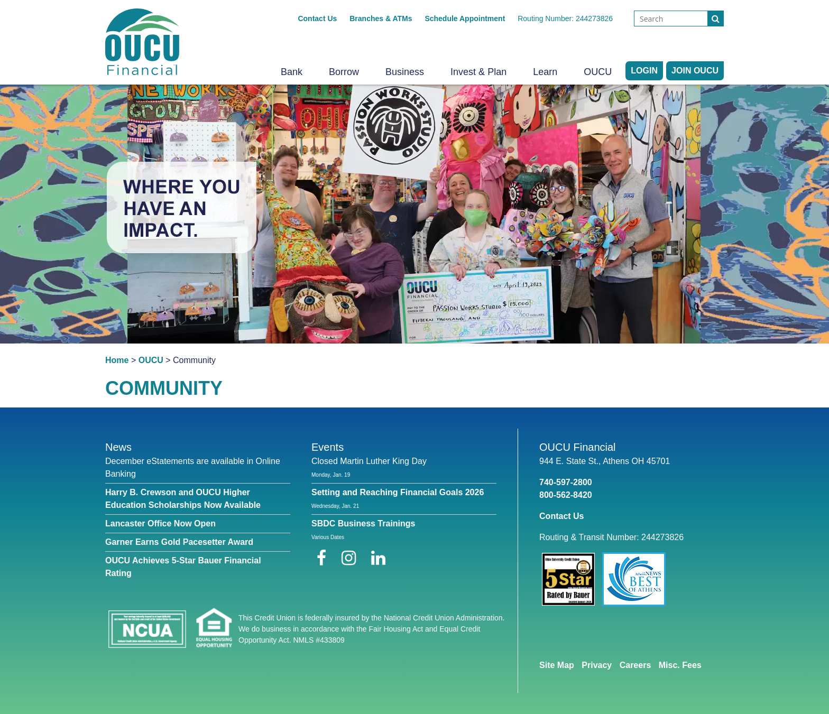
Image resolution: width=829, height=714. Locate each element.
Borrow (344, 72)
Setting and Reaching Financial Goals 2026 (397, 492)
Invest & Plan (478, 72)
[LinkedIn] (378, 558)
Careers (635, 665)
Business (404, 72)
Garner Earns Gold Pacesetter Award (179, 541)
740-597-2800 (565, 482)
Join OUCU (695, 70)
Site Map (556, 665)
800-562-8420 (565, 494)
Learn (545, 72)
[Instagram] (351, 558)
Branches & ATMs (380, 18)
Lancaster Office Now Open (160, 523)
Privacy (597, 665)
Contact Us (317, 18)
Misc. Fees (680, 665)
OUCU (598, 72)
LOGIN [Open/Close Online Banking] (644, 70)
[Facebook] (324, 558)
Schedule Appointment (465, 18)
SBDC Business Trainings (363, 523)
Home (116, 360)
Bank (291, 72)
